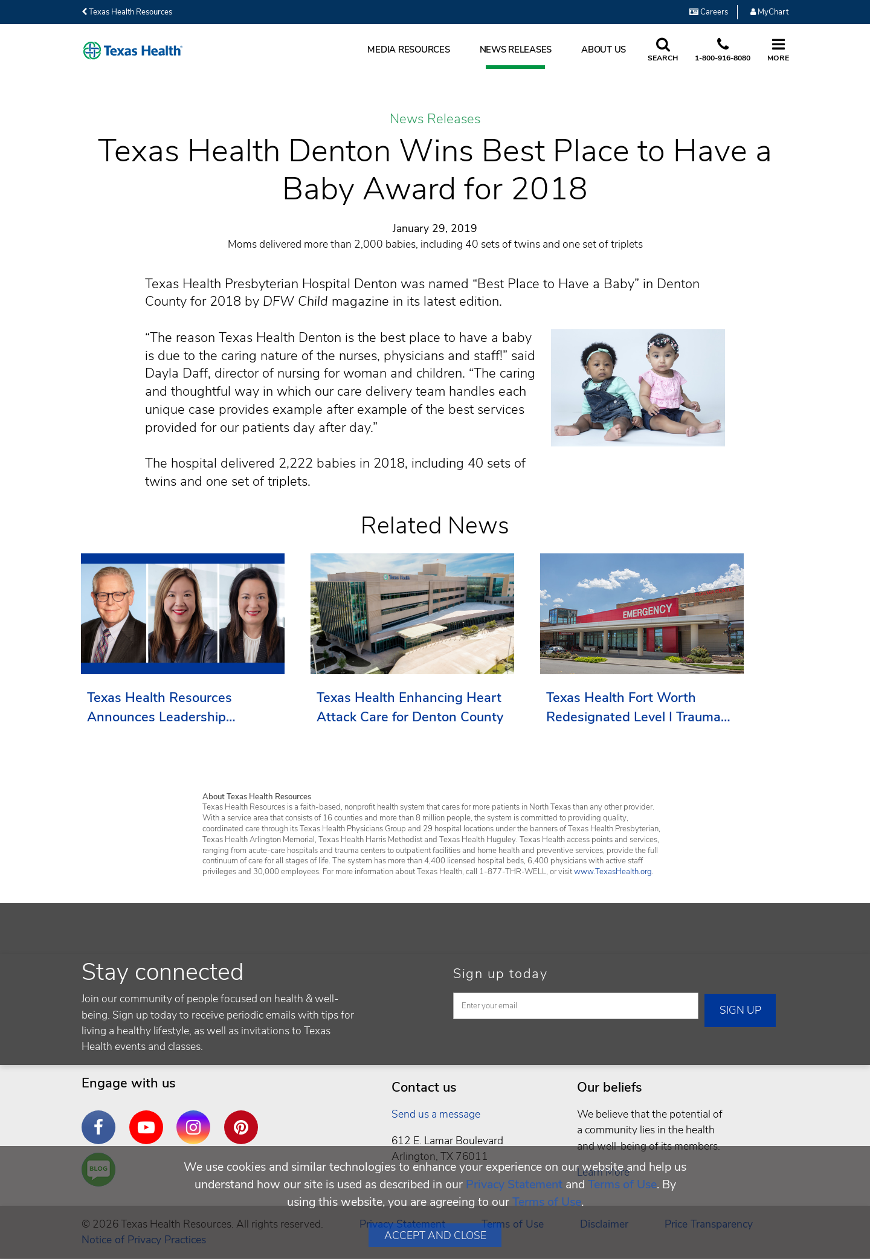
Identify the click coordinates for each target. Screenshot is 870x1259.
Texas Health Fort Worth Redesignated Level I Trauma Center (633, 708)
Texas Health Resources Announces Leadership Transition (159, 708)
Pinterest (244, 1118)
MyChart (769, 12)
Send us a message (436, 1114)
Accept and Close (435, 1235)
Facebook (101, 1118)
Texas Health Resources (127, 12)
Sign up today (500, 974)
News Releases (516, 49)
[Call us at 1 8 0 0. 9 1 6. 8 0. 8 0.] (722, 51)
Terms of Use (622, 1184)
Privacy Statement (514, 1184)
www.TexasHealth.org (613, 871)
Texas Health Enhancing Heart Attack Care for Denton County (410, 707)
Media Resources (408, 49)
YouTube (149, 1118)
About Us (603, 49)
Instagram (196, 1118)
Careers (708, 12)
